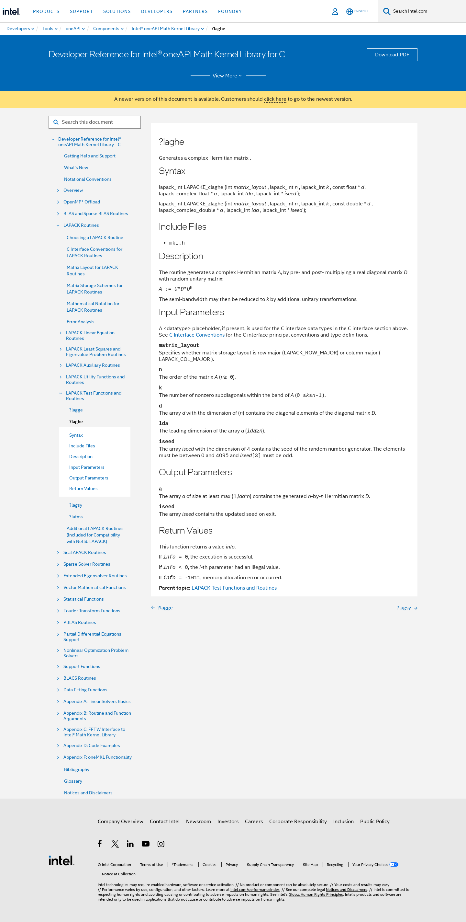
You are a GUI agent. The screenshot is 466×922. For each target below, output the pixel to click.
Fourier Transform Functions (91, 611)
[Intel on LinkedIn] (131, 845)
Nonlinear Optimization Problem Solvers (95, 653)
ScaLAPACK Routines (84, 552)
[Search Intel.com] (428, 11)
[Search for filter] (95, 122)
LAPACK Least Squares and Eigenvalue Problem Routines (96, 351)
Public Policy (375, 821)
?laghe (76, 422)
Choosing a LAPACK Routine (95, 237)
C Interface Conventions (197, 335)
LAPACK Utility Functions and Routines (95, 379)
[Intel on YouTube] (146, 845)
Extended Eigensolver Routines (95, 576)
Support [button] (81, 11)
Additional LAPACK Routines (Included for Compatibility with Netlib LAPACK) (95, 534)
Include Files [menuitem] (82, 446)
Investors (228, 821)
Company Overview (120, 821)
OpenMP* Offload (81, 202)
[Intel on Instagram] (161, 845)
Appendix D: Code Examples (91, 745)
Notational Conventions (88, 179)
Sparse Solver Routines (86, 564)
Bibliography (76, 769)
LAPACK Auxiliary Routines (93, 365)
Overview (73, 190)
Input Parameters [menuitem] (87, 467)
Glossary (73, 781)
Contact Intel (165, 821)
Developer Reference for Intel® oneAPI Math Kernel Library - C (89, 141)
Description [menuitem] (81, 456)
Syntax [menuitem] (76, 435)
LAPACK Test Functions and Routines (93, 395)
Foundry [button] (230, 11)
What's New (76, 167)
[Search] (387, 11)
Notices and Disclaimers (88, 793)
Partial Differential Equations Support (92, 636)
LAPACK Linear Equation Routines (90, 335)
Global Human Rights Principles (316, 894)
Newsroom (198, 821)
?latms (76, 517)
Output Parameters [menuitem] (88, 478)
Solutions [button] (117, 11)
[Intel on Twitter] (115, 845)
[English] (357, 11)
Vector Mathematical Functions (94, 587)
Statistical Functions (83, 599)
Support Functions (81, 666)
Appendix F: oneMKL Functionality (97, 757)
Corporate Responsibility (298, 821)
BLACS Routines (79, 678)
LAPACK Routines (81, 225)
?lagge (76, 410)
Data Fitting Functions (85, 690)
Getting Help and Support (90, 156)
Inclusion (343, 821)
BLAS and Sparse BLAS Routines (95, 213)
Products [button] (46, 11)
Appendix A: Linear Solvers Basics (97, 701)
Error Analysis (80, 322)
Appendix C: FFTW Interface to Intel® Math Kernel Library (94, 732)
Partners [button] (195, 11)
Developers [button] (156, 11)
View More (228, 76)
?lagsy (75, 505)
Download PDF (392, 55)
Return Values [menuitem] (83, 488)
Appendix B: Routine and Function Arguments (97, 715)
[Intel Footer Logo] (61, 860)
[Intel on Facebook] (100, 845)
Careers (254, 821)
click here (275, 99)
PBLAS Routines (79, 622)
